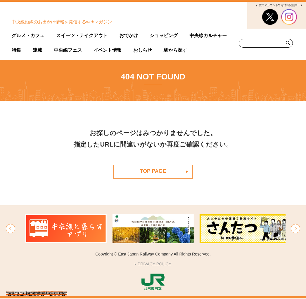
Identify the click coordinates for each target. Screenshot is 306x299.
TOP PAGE (153, 171)
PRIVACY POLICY (154, 264)
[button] (10, 229)
